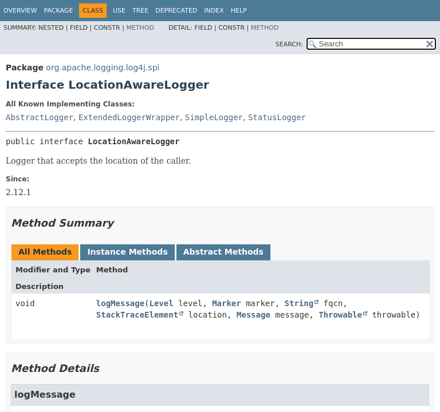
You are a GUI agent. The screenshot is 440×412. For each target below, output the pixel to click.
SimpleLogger (214, 117)
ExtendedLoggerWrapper (129, 117)
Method (140, 27)
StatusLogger (277, 117)
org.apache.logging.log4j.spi (102, 67)
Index (213, 10)
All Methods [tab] (45, 251)
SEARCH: (289, 44)
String (299, 303)
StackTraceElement (137, 314)
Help (239, 10)
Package (58, 10)
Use (119, 10)
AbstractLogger (39, 117)
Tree (140, 10)
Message (253, 314)
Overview (20, 10)
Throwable (340, 314)
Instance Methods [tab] (127, 251)
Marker (226, 303)
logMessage (120, 303)
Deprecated (176, 10)
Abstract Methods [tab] (223, 251)
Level (162, 303)
